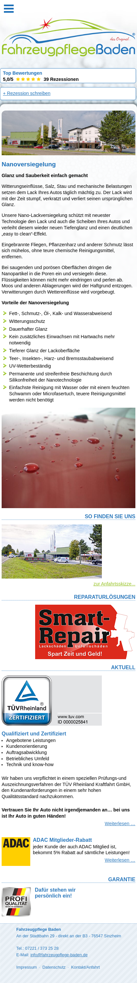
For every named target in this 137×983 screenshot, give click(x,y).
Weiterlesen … (120, 823)
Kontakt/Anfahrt (85, 967)
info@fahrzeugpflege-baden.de (59, 954)
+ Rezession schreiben (26, 93)
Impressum (26, 967)
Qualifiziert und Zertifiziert (34, 733)
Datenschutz (53, 967)
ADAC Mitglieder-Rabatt (62, 840)
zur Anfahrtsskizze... (114, 583)
